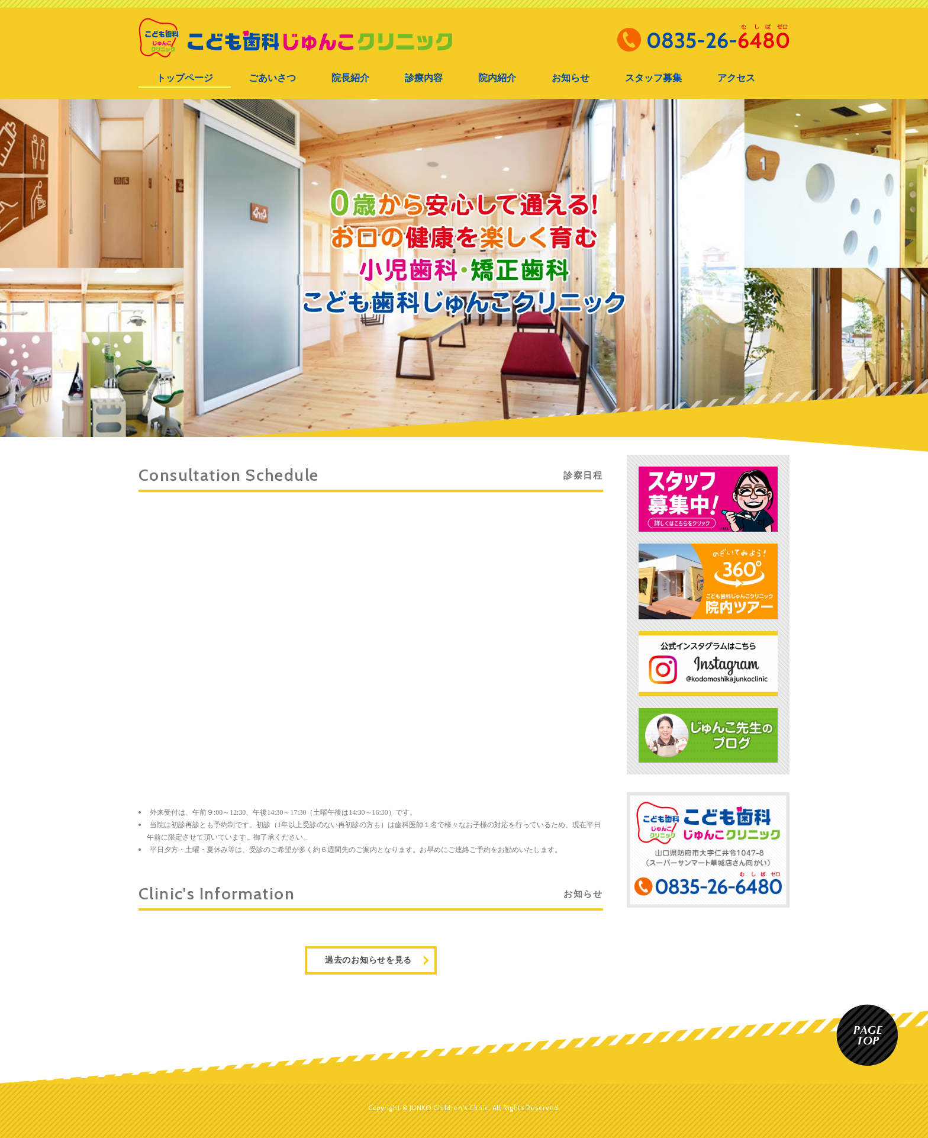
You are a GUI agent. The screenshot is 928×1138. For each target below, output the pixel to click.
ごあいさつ (272, 78)
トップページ (184, 78)
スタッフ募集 (653, 78)
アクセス (736, 78)
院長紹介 (350, 78)
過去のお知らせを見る (368, 960)
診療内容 (424, 78)
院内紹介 (497, 78)
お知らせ (570, 78)
